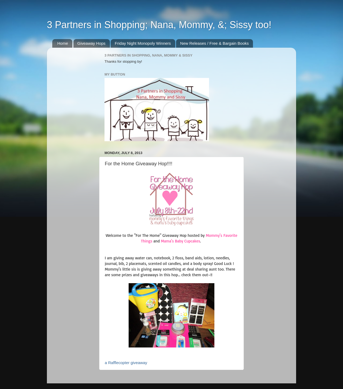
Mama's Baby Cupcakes (180, 241)
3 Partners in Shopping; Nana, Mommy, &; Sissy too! (159, 24)
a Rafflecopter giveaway (126, 363)
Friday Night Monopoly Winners (143, 43)
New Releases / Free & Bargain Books (214, 43)
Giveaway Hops (91, 43)
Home (62, 43)
